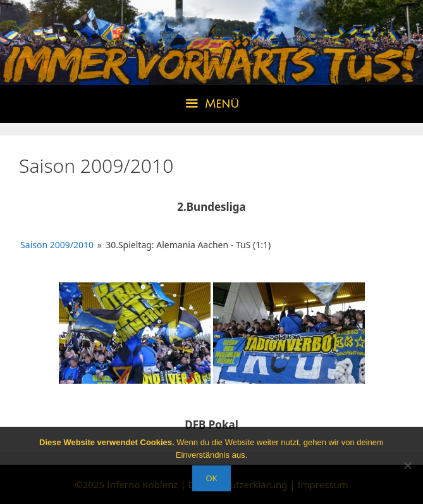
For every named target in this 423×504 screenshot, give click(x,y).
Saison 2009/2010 (57, 245)
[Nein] (407, 465)
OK (211, 478)
